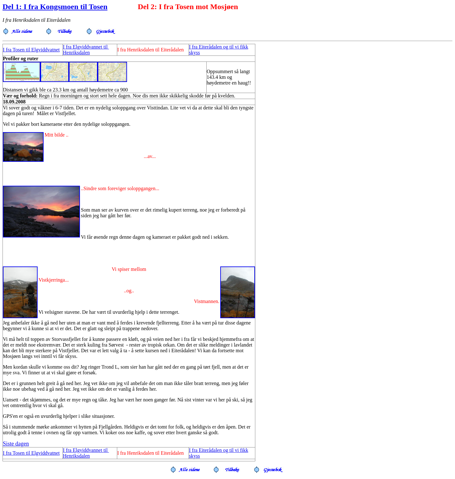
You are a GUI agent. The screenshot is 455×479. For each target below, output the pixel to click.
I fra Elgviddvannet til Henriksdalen (86, 49)
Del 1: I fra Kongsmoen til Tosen (55, 7)
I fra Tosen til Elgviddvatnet (31, 49)
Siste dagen (16, 444)
